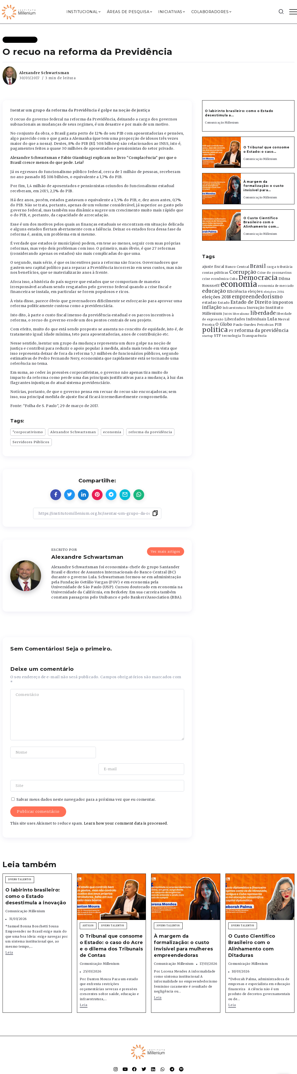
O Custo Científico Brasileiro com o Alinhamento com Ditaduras (251, 929)
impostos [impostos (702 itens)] (282, 302)
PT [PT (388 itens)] (231, 331)
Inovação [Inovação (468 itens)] (255, 308)
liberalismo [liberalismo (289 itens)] (241, 314)
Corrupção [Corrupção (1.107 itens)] (242, 272)
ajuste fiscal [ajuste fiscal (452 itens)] (213, 267)
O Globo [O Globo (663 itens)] (223, 324)
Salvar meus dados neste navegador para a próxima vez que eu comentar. (86, 783)
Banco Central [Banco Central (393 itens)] (237, 267)
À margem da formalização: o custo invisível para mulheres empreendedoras (183, 929)
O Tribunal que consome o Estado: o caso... (266, 149)
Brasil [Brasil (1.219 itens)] (258, 266)
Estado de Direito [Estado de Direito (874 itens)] (251, 302)
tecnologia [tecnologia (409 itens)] (231, 335)
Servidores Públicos (31, 442)
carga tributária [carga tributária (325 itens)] (280, 267)
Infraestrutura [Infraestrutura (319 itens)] (234, 308)
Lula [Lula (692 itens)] (272, 318)
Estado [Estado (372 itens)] (224, 303)
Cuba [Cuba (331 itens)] (233, 279)
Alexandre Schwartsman (44, 72)
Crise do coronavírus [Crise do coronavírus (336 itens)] (274, 273)
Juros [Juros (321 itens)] (227, 314)
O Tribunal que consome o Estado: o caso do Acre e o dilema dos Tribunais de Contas (111, 929)
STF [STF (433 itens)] (217, 335)
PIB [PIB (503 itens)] (278, 324)
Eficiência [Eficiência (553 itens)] (237, 291)
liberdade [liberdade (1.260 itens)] (263, 313)
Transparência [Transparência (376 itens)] (254, 336)
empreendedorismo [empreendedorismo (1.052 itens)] (257, 297)
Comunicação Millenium (222, 122)
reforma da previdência (150, 432)
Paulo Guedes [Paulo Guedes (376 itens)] (244, 325)
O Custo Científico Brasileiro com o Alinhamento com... (261, 222)
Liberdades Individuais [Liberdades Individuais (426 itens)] (245, 319)
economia (112, 432)
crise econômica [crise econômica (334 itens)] (215, 279)
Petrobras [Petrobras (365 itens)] (265, 325)
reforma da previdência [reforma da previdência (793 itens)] (261, 330)
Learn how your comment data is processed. (126, 806)
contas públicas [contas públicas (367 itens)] (215, 273)
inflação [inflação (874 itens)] (212, 307)
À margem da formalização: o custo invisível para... (263, 186)
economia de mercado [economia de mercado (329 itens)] (276, 286)
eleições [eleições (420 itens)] (255, 291)
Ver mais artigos (165, 551)
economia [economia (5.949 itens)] (239, 284)
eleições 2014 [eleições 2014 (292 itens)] (274, 291)
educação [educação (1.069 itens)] (214, 291)
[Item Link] (221, 152)
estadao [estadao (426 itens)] (209, 302)
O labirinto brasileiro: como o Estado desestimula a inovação (35, 879)
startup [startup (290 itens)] (207, 336)
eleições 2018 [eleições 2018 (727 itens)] (216, 296)
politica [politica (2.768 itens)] (215, 330)
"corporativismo (28, 432)
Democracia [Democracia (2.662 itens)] (258, 278)
